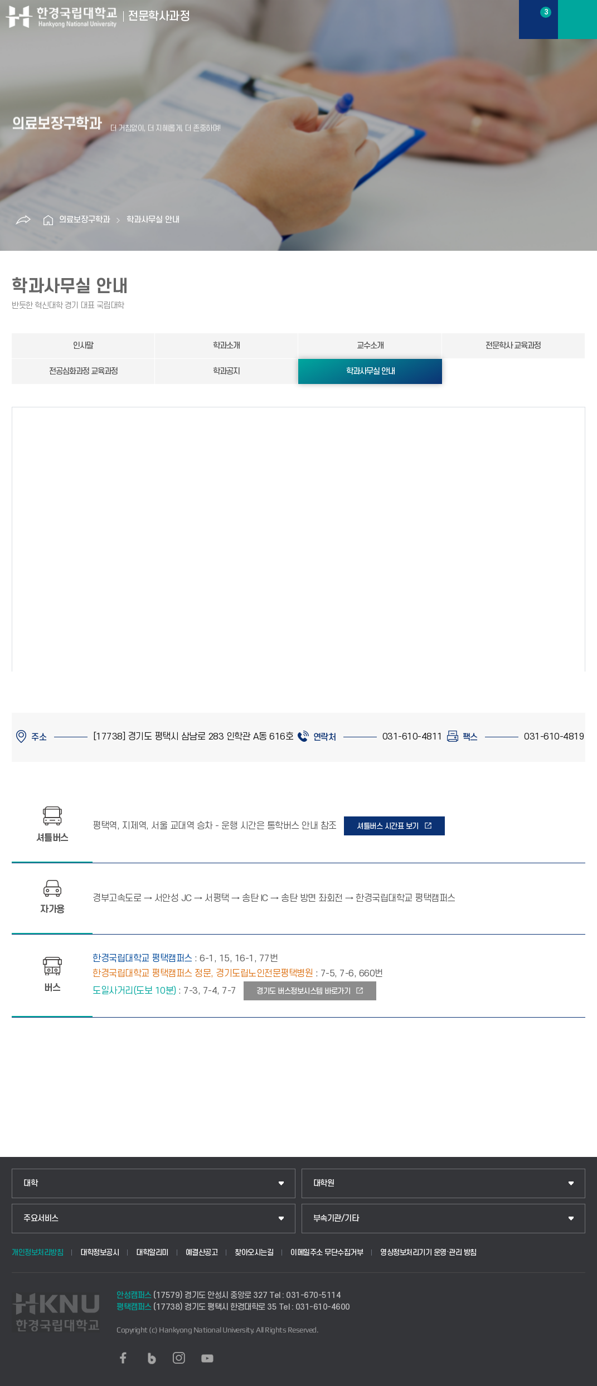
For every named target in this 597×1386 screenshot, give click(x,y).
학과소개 (226, 346)
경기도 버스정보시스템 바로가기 (303, 991)
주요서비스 (41, 1218)
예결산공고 (202, 1252)
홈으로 (48, 220)
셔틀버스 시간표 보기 (388, 826)
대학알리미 (152, 1252)
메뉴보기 (577, 19)
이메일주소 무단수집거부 (326, 1252)
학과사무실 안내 (153, 220)
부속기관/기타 (336, 1218)
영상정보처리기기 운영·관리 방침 (428, 1252)
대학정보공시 (99, 1252)
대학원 (323, 1183)
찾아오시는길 (254, 1252)
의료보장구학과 (84, 220)
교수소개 (370, 346)
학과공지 (226, 371)
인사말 (83, 346)
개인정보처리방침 (37, 1252)
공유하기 (23, 220)
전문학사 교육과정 (513, 346)
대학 (30, 1183)
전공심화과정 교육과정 (83, 371)
